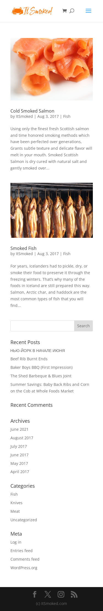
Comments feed (25, 559)
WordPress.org (23, 567)
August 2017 (21, 437)
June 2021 (19, 429)
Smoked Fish (23, 248)
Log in (15, 542)
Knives (16, 502)
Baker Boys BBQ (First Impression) (41, 367)
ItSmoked (24, 116)
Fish (67, 116)
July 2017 (18, 446)
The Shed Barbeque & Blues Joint (40, 375)
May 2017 (19, 463)
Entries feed (21, 550)
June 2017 (19, 454)
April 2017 (19, 471)
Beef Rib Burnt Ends (29, 358)
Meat (15, 511)
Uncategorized (23, 519)
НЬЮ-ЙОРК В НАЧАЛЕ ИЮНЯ (37, 350)
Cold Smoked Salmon (32, 111)
